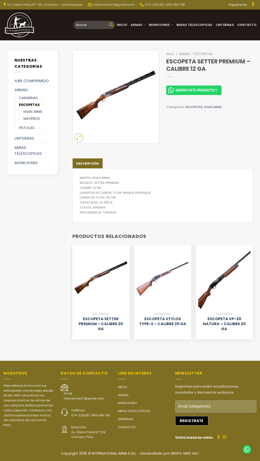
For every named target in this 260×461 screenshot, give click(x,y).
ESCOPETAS (29, 104)
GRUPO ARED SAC (184, 453)
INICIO (122, 25)
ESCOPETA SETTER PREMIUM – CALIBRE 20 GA (101, 324)
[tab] (87, 163)
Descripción (87, 164)
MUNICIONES (161, 25)
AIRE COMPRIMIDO (31, 81)
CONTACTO (246, 25)
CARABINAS (28, 97)
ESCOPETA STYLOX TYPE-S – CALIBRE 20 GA (162, 322)
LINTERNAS (225, 25)
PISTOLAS (26, 127)
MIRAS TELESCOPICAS (194, 25)
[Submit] (111, 25)
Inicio (170, 54)
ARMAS (138, 25)
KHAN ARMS (33, 111)
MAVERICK (32, 118)
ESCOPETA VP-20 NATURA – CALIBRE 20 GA (224, 324)
